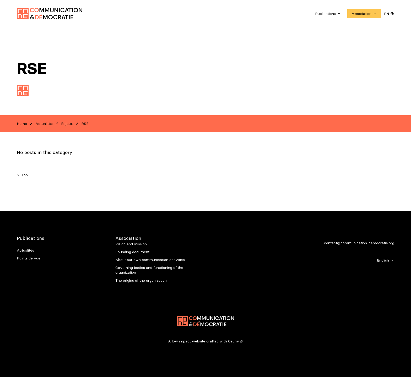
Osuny (233, 341)
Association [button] (361, 13)
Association (128, 238)
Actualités (25, 250)
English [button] (383, 260)
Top (24, 175)
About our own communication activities (150, 259)
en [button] (386, 13)
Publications (30, 238)
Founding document (132, 252)
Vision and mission (131, 244)
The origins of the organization (141, 280)
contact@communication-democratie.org (359, 243)
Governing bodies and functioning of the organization (149, 270)
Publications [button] (325, 13)
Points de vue (28, 258)
